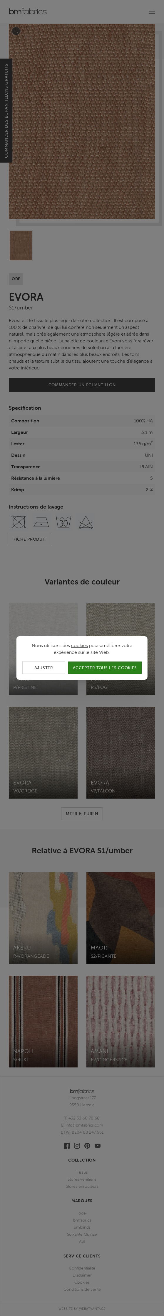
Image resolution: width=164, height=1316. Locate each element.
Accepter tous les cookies (105, 667)
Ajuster (43, 667)
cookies (79, 645)
